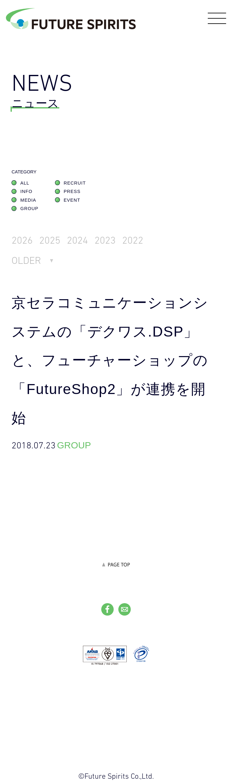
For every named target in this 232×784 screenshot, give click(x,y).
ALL (25, 183)
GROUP (29, 208)
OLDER (26, 260)
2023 (105, 240)
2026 (22, 240)
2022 (132, 240)
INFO (26, 191)
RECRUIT (75, 183)
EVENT (72, 200)
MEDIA (28, 200)
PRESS (72, 191)
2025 (49, 240)
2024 (77, 240)
